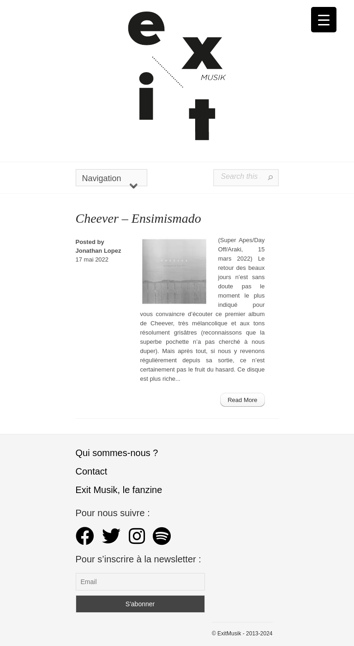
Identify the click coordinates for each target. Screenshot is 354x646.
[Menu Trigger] (323, 19)
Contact (92, 471)
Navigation (110, 180)
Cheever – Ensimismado (138, 218)
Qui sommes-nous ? (117, 453)
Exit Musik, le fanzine (119, 490)
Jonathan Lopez (98, 250)
